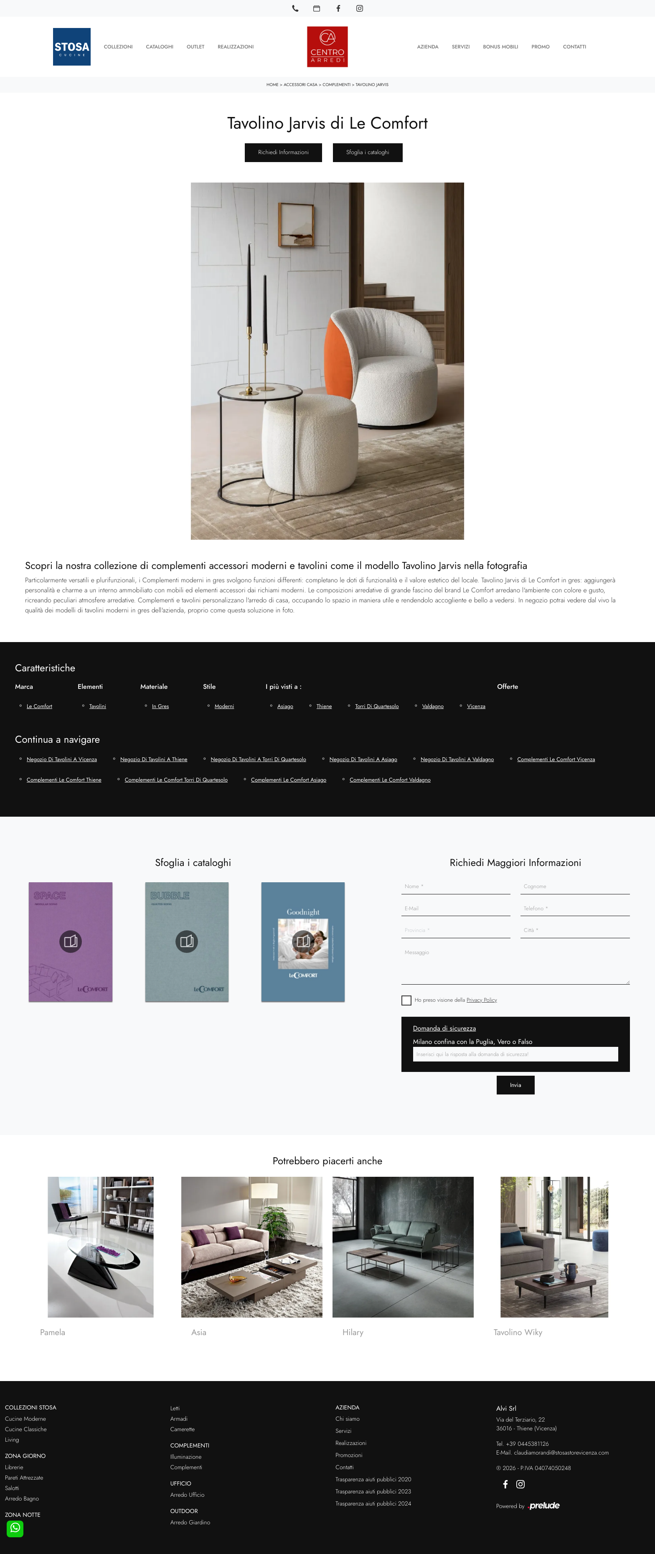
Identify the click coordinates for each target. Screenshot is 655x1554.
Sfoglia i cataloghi (367, 151)
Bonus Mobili (500, 46)
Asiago (285, 704)
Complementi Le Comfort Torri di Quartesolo (176, 778)
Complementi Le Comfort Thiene (64, 778)
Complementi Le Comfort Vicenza (556, 757)
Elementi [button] (90, 685)
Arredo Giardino (190, 1520)
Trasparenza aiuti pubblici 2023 (373, 1490)
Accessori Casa (300, 83)
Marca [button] (24, 685)
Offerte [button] (507, 685)
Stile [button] (209, 685)
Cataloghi (159, 46)
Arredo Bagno (22, 1497)
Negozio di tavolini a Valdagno (457, 757)
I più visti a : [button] (284, 685)
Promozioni (348, 1454)
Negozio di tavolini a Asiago (363, 757)
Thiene (324, 704)
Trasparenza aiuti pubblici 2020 (373, 1478)
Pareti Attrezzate (24, 1476)
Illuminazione (186, 1455)
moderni (224, 704)
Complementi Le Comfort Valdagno (390, 778)
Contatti (574, 46)
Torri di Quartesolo (377, 704)
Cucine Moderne (25, 1417)
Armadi (179, 1417)
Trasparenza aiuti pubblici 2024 (373, 1502)
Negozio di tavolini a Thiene (154, 757)
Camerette (182, 1428)
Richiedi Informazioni (283, 151)
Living (12, 1438)
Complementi (336, 83)
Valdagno (433, 704)
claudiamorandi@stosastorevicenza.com (561, 1451)
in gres (160, 704)
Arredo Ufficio (187, 1493)
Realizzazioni (236, 46)
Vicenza (476, 704)
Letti (175, 1407)
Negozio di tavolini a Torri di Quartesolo (258, 757)
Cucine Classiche (26, 1428)
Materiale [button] (154, 685)
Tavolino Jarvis (372, 83)
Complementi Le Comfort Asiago (288, 778)
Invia (515, 1083)
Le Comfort (39, 704)
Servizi (461, 46)
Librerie (14, 1465)
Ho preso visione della (456, 998)
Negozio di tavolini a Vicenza (62, 757)
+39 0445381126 (527, 1442)
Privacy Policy (482, 998)
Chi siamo (347, 1417)
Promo (540, 46)
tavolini (97, 704)
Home (273, 83)
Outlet (195, 46)
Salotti (12, 1486)
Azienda (428, 46)
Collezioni (118, 46)
